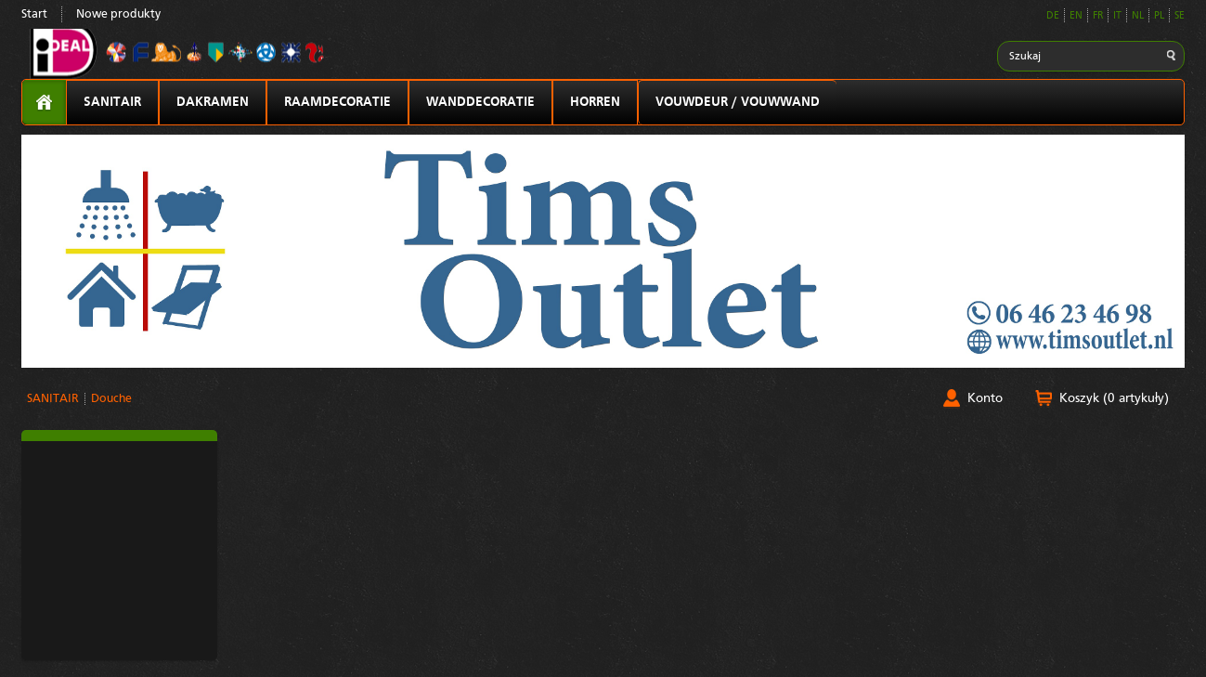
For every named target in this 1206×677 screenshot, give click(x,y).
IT (1117, 16)
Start (34, 14)
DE (1052, 16)
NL (1138, 16)
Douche (111, 399)
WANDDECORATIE (480, 102)
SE (1179, 16)
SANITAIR (112, 102)
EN (1076, 16)
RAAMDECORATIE (337, 102)
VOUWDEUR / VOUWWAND (737, 102)
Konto (985, 398)
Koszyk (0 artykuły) (1114, 398)
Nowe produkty (118, 14)
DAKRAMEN (212, 102)
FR (1098, 16)
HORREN (595, 102)
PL (1159, 16)
